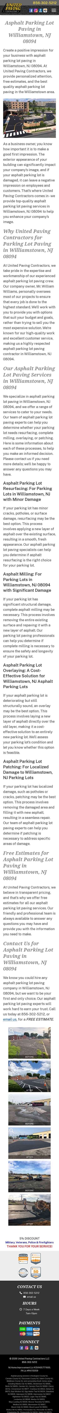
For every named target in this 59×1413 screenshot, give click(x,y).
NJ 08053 (41, 1399)
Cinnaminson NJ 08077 (20, 1389)
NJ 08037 (47, 1394)
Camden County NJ (13, 1378)
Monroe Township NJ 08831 (39, 1402)
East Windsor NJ (17, 1391)
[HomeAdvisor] (37, 1348)
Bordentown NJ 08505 (41, 1384)
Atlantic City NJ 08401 (23, 1384)
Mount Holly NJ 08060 (19, 1407)
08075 (7, 1391)
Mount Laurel (34, 1407)
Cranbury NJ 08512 (37, 1389)
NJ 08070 (48, 1410)
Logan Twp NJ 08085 (38, 1397)
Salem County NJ (46, 1378)
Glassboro (50, 1391)
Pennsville (40, 1410)
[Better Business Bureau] (32, 1348)
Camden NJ (23, 1386)
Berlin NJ (9, 1386)
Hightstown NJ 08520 (20, 1397)
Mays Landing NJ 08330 (18, 1402)
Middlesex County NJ (15, 1381)
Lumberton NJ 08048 (22, 1399)
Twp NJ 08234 (39, 1391)
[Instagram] (27, 1348)
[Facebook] (22, 1348)
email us (29, 1296)
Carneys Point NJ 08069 (38, 1386)
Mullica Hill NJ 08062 (14, 1410)
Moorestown (33, 1404)
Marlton (34, 1399)
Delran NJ (50, 1389)
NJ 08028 (11, 1394)
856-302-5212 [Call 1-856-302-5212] (45, 3)
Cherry (51, 1386)
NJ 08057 (42, 1404)
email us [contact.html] (9, 1019)
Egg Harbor (29, 1391)
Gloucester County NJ (30, 1378)
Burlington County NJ (39, 1376)
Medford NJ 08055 (20, 1404)
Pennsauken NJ (29, 1410)
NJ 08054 (43, 1407)
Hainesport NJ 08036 (24, 1394)
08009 (15, 1386)
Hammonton (38, 1394)
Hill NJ (7, 1389)
